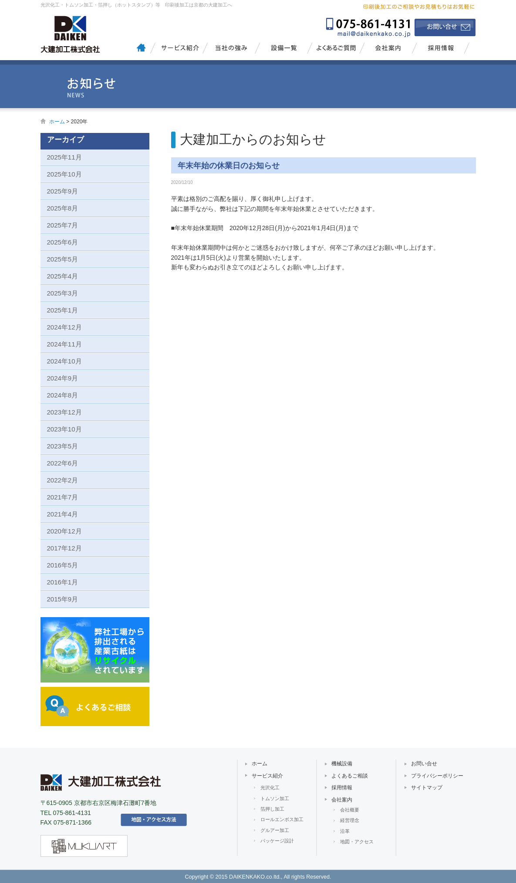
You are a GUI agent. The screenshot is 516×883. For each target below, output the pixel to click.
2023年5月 (62, 446)
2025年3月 (62, 293)
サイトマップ (426, 788)
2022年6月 (62, 463)
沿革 (345, 831)
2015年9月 (62, 599)
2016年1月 (62, 582)
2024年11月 (64, 344)
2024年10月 (64, 361)
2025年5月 (62, 259)
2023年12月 (64, 412)
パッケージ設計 (277, 840)
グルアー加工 (274, 830)
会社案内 (388, 50)
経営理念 (349, 820)
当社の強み (231, 50)
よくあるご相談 (349, 776)
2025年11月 (64, 157)
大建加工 (73, 32)
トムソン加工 (274, 798)
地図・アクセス (357, 841)
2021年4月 (62, 514)
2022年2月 (62, 480)
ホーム (57, 122)
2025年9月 (62, 191)
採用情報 (441, 50)
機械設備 (341, 764)
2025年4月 (62, 276)
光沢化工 (270, 787)
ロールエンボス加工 (282, 819)
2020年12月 (64, 531)
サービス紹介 (179, 50)
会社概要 (349, 809)
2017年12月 (64, 548)
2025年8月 (62, 208)
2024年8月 (62, 395)
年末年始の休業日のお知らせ (229, 165)
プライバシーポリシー (437, 776)
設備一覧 (283, 50)
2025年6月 (62, 242)
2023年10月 (64, 429)
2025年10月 (64, 174)
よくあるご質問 (335, 50)
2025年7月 (62, 225)
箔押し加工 (272, 809)
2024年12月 (64, 327)
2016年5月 (62, 565)
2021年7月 (62, 497)
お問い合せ (445, 27)
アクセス (154, 819)
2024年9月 (62, 378)
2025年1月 (62, 310)
